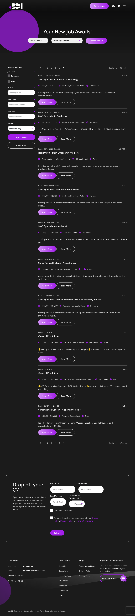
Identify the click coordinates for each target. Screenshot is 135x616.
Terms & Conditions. (84, 520)
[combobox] (21, 92)
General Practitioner (48, 336)
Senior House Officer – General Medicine (59, 409)
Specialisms (63, 571)
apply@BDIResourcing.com (33, 570)
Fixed (13, 81)
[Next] (63, 68)
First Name (54, 483)
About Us (62, 566)
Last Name (82, 483)
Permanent (15, 76)
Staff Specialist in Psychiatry (52, 116)
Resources (63, 585)
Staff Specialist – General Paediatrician (58, 189)
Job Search (63, 580)
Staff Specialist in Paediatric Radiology (58, 79)
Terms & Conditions (87, 566)
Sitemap (62, 611)
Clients (61, 595)
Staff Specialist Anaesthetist (52, 226)
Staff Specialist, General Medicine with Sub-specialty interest (69, 299)
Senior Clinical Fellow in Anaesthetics (57, 262)
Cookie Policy (84, 576)
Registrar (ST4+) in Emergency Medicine (59, 152)
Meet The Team (65, 576)
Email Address (56, 495)
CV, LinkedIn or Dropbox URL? (75, 496)
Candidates (64, 590)
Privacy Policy (66, 520)
